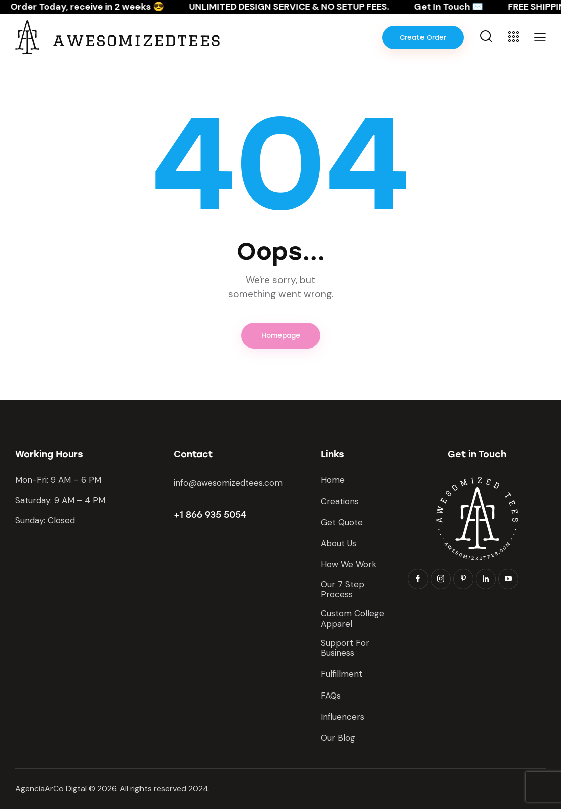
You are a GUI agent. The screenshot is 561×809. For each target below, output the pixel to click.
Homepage (280, 335)
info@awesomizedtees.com (228, 482)
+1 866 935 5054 (210, 514)
